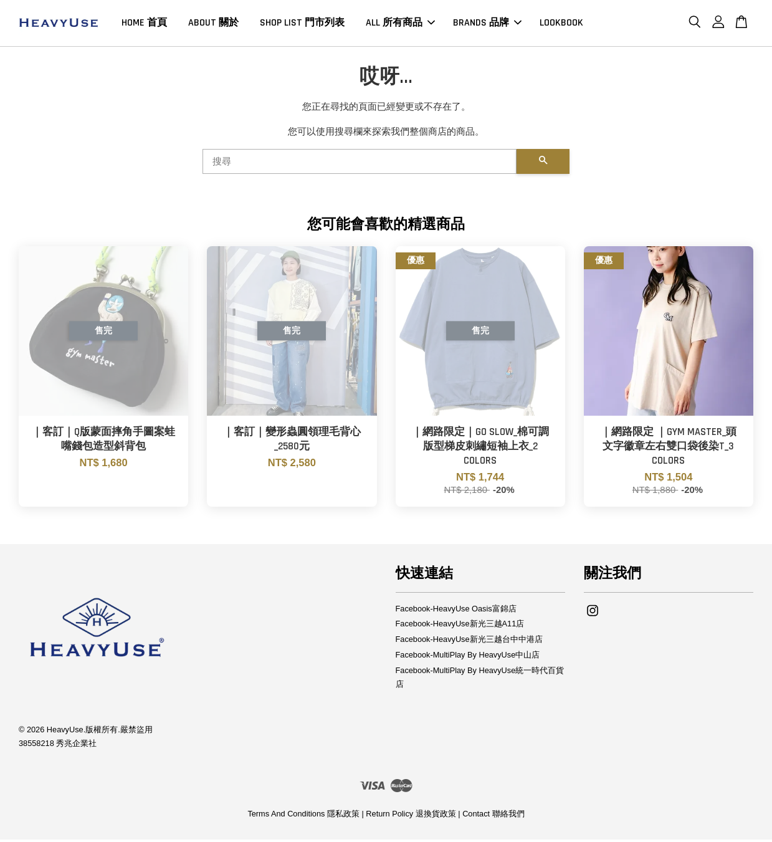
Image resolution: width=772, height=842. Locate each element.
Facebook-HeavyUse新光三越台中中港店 (469, 642)
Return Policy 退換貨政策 (410, 816)
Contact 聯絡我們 (493, 816)
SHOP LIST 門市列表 (302, 24)
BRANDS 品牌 (487, 24)
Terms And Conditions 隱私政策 (303, 816)
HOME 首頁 (144, 24)
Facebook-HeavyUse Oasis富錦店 (456, 611)
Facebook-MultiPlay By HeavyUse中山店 (468, 658)
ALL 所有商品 (400, 24)
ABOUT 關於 (213, 24)
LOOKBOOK (561, 24)
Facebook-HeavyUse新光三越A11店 (460, 626)
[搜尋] (360, 163)
